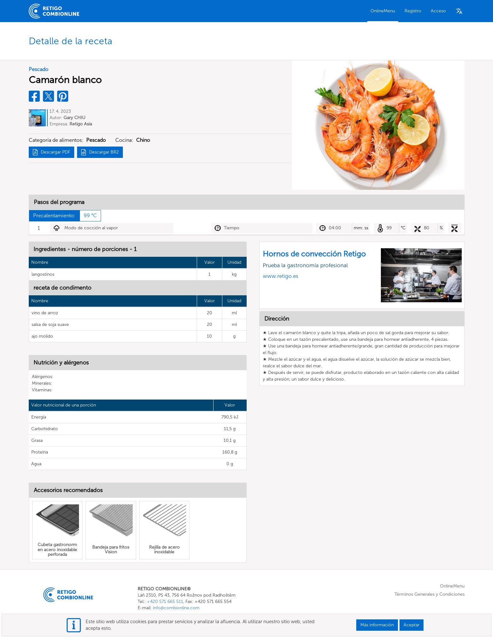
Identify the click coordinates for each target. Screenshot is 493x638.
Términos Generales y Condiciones (429, 594)
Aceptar (411, 625)
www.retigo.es (280, 276)
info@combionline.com (176, 608)
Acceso (438, 11)
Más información (377, 625)
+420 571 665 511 (165, 601)
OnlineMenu (382, 11)
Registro (413, 11)
